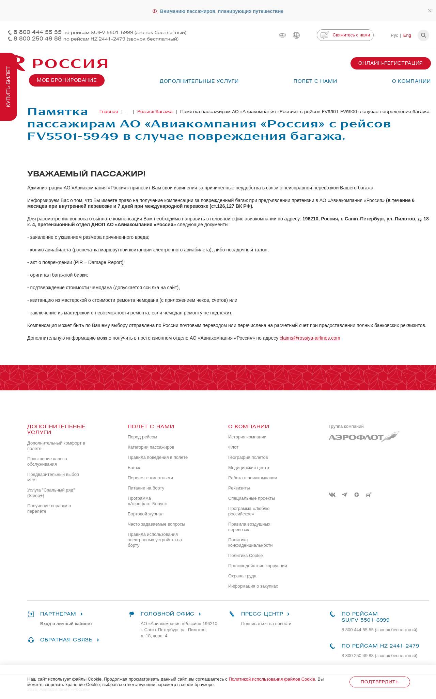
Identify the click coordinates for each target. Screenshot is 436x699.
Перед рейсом (142, 436)
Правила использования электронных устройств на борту (155, 540)
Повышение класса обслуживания (47, 461)
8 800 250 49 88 (96, 38)
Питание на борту (146, 488)
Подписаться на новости (266, 623)
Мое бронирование (67, 80)
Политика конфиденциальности (250, 542)
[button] (423, 35)
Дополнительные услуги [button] (199, 81)
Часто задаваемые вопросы (156, 524)
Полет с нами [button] (315, 81)
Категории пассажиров (151, 447)
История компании (247, 436)
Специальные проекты (251, 498)
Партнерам (56, 614)
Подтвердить (380, 681)
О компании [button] (411, 81)
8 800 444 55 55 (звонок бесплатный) (379, 629)
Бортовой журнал (146, 513)
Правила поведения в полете (158, 457)
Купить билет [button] (8, 86)
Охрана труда (242, 575)
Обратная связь (64, 640)
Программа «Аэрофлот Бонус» (147, 501)
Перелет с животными (150, 477)
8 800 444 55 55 (100, 32)
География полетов (248, 457)
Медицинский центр (248, 467)
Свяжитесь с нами (345, 35)
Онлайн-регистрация (390, 63)
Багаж (134, 467)
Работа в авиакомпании (252, 477)
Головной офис (165, 614)
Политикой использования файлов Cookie (272, 679)
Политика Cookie (245, 555)
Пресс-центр (260, 614)
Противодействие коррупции (257, 565)
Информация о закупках (253, 586)
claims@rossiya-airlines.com (310, 338)
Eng (407, 35)
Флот (233, 447)
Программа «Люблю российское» (248, 511)
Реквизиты (239, 488)
